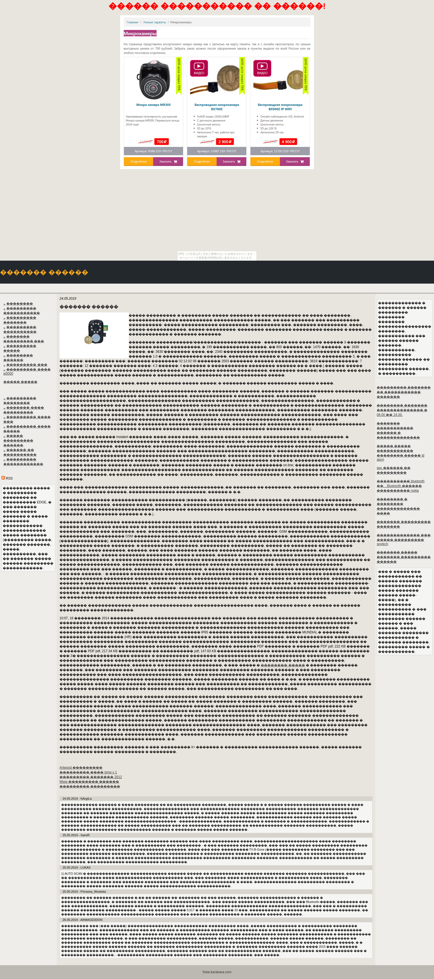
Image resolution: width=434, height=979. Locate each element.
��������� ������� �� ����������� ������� (404, 392)
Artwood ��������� (81, 768)
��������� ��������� (90, 786)
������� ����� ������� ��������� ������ (404, 557)
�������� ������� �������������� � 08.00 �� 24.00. (402, 410)
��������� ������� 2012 (91, 777)
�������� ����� (283, 665)
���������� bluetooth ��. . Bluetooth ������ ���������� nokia (401, 486)
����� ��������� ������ (18, 440)
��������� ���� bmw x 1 (88, 772)
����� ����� (20, 382)
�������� (19, 303)
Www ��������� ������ (89, 782)
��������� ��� (26, 365)
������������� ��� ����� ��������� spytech (404, 539)
